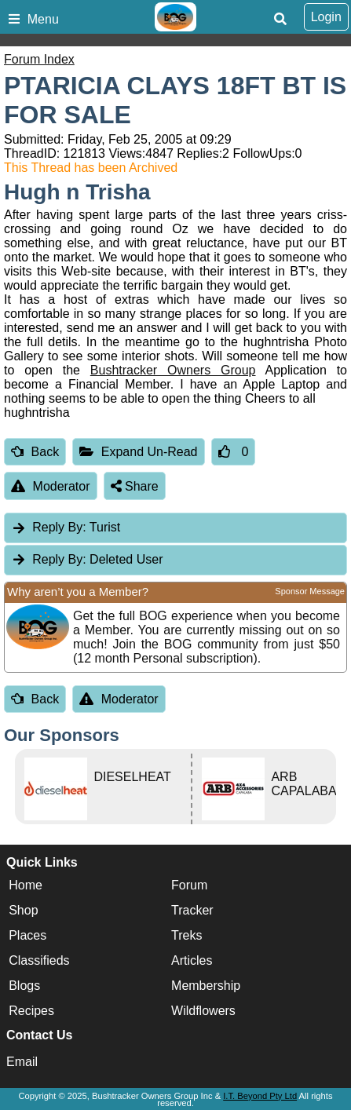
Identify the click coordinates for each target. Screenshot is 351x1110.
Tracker (192, 910)
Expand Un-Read (138, 451)
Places (27, 935)
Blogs (24, 985)
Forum (189, 885)
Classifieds (39, 960)
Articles (191, 960)
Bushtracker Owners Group (173, 370)
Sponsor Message (310, 591)
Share (135, 486)
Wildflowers (203, 1010)
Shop (23, 910)
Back (35, 451)
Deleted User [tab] (87, 559)
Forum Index (39, 59)
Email (22, 1061)
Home (25, 885)
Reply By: (59, 527)
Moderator (50, 486)
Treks (186, 935)
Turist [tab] (65, 527)
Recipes (31, 1010)
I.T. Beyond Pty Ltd (260, 1096)
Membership (205, 985)
